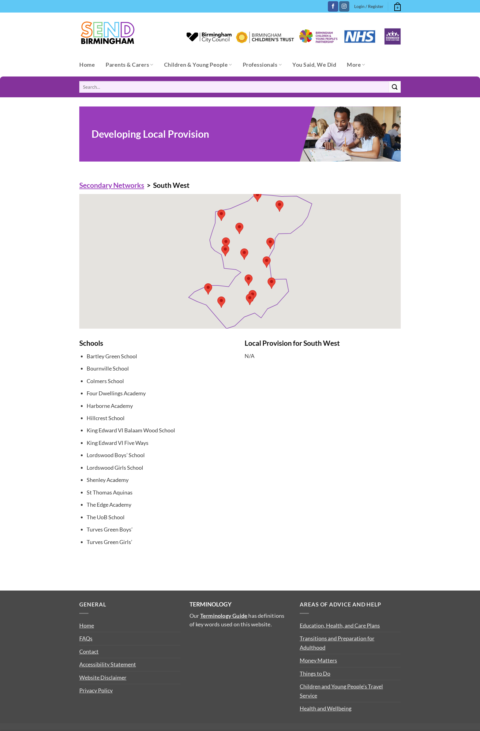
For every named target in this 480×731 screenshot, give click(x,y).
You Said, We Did (314, 65)
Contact (89, 651)
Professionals (262, 65)
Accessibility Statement (107, 664)
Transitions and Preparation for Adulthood (337, 643)
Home (87, 65)
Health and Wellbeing (325, 708)
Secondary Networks (111, 185)
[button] (397, 6)
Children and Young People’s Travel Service (341, 691)
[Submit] (395, 87)
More (356, 65)
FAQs (85, 638)
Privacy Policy (96, 690)
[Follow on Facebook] (333, 6)
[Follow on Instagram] (344, 6)
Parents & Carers (129, 65)
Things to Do (315, 673)
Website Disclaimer (102, 677)
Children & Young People (198, 65)
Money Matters (318, 660)
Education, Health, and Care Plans (340, 625)
